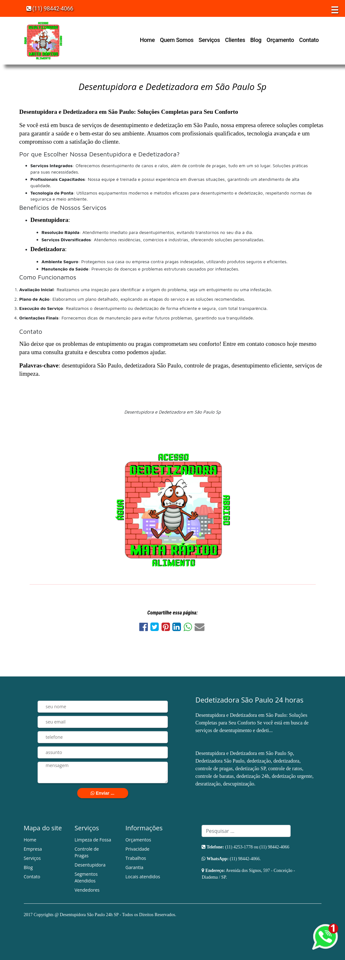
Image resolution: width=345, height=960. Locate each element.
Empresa (33, 849)
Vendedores (86, 890)
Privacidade (137, 849)
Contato (309, 40)
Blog (255, 40)
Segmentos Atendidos (86, 877)
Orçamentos (138, 840)
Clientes (235, 40)
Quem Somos (177, 40)
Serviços (209, 40)
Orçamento (280, 40)
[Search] (246, 831)
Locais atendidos (142, 877)
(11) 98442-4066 (49, 8)
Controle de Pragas (86, 852)
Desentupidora (89, 865)
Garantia (134, 867)
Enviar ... (102, 793)
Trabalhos (135, 858)
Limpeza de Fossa (92, 840)
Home (147, 40)
